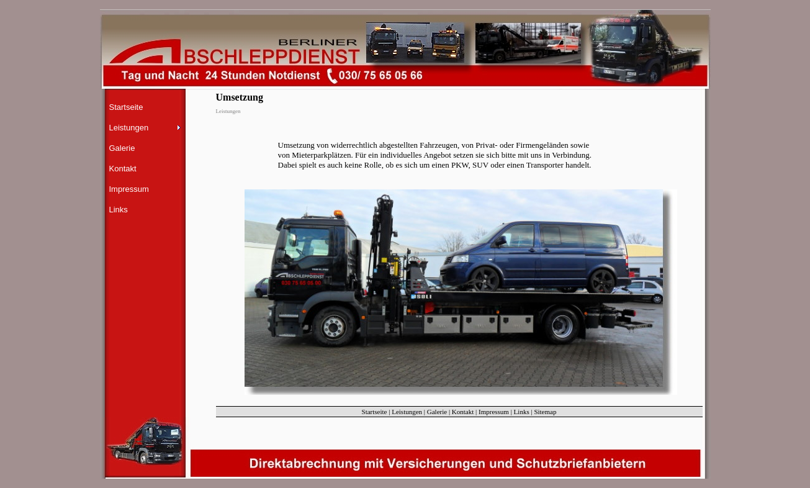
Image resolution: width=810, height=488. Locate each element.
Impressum (129, 189)
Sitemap (545, 411)
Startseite (126, 107)
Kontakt (123, 168)
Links (118, 209)
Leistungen (407, 411)
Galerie (122, 148)
